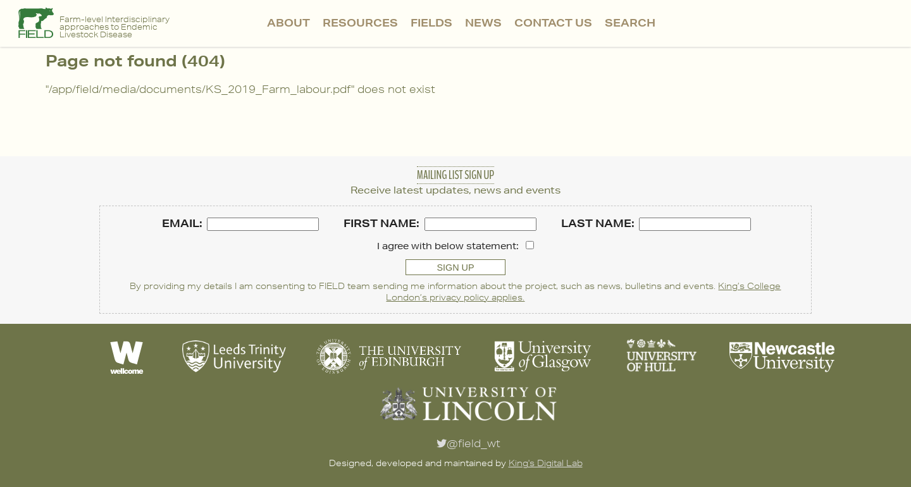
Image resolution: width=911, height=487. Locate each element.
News (483, 22)
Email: (182, 223)
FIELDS (431, 22)
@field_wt (468, 443)
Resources (360, 22)
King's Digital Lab (546, 463)
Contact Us (553, 22)
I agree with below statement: (448, 246)
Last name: (598, 223)
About (288, 22)
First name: (381, 223)
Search (630, 22)
